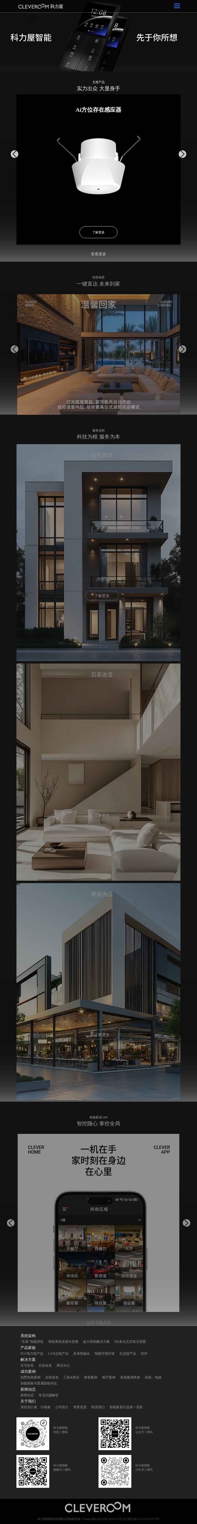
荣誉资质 (80, 1407)
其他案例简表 (130, 1377)
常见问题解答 (49, 1395)
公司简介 (62, 1407)
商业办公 (63, 1365)
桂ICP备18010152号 (109, 1519)
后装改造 (45, 1365)
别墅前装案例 (30, 1377)
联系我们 (98, 1407)
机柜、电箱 (153, 1377)
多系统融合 (81, 1353)
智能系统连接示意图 (63, 1341)
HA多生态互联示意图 (130, 1341)
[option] (98, 35)
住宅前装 (27, 1365)
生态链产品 (127, 1353)
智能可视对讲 (105, 1353)
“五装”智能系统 (31, 1341)
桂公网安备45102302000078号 (140, 1519)
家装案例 (90, 1377)
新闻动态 (27, 1395)
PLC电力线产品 (31, 1353)
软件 (144, 1353)
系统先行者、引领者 (35, 1407)
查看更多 (98, 254)
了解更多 (98, 232)
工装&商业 (71, 1377)
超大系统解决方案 (96, 1341)
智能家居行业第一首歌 (126, 1407)
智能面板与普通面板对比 (38, 1383)
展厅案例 (108, 1377)
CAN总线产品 (58, 1353)
